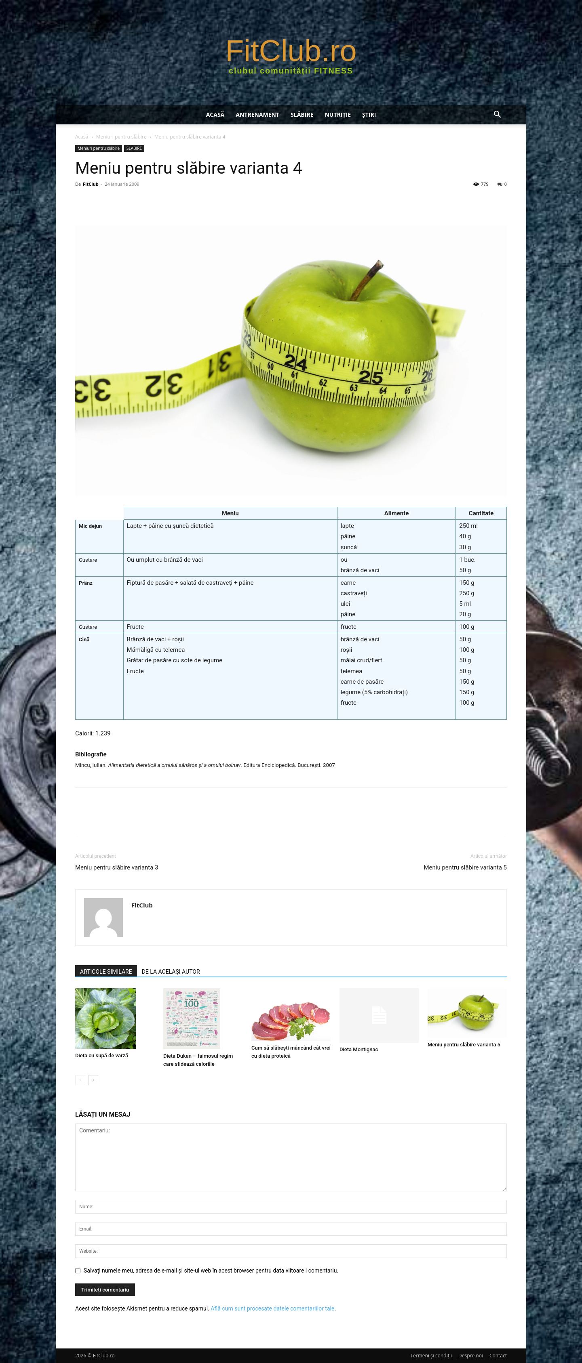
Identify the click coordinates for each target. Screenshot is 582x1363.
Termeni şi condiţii (431, 1355)
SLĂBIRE (302, 114)
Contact (498, 1355)
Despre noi (470, 1355)
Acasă (215, 114)
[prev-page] (80, 1080)
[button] (497, 115)
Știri (369, 114)
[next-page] (93, 1080)
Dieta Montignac (359, 1049)
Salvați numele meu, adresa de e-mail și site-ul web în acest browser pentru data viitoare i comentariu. (211, 1270)
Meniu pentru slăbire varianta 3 (116, 867)
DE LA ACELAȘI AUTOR (171, 971)
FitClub (91, 184)
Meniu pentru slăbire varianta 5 (465, 867)
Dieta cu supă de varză (101, 1055)
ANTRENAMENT (257, 114)
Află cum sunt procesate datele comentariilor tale (272, 1308)
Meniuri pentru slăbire (121, 136)
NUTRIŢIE (338, 114)
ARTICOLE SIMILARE (106, 971)
